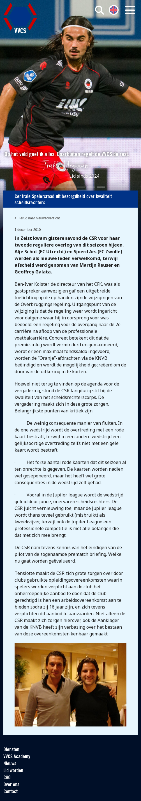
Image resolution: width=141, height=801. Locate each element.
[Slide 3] (60, 187)
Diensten (11, 750)
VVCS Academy (16, 757)
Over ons (11, 785)
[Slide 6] (91, 187)
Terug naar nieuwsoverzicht (37, 218)
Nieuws (9, 764)
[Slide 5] (81, 187)
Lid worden (13, 771)
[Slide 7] (101, 187)
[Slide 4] (70, 187)
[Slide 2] (50, 187)
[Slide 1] (40, 187)
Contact (10, 792)
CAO (7, 778)
